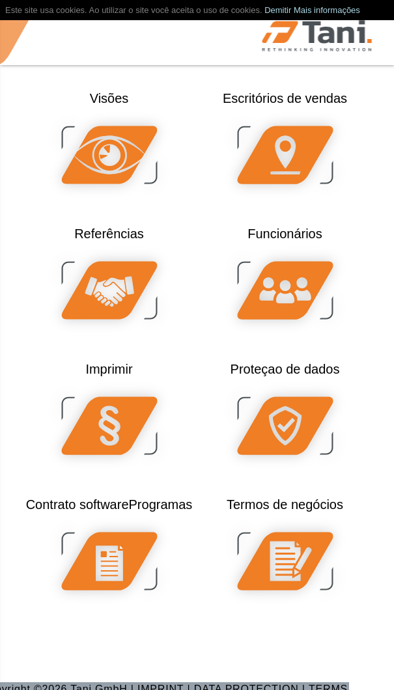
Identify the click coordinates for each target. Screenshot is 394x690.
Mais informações (327, 10)
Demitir (277, 10)
